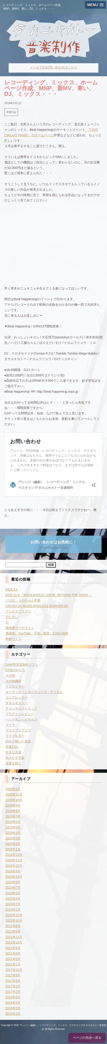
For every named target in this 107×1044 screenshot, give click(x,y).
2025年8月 (13, 811)
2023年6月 (13, 893)
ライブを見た (15, 736)
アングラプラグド (18, 611)
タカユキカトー (16, 703)
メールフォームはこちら (53, 547)
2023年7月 (13, 887)
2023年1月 (13, 909)
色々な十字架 (15, 758)
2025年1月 (13, 849)
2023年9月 (13, 882)
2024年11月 (13, 860)
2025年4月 (13, 833)
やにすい (11, 617)
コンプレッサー (16, 697)
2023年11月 (13, 876)
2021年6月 (13, 953)
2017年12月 (13, 970)
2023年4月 (13, 898)
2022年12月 (13, 915)
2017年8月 (13, 981)
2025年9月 (13, 805)
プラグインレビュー (19, 714)
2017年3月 (13, 986)
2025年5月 (13, 827)
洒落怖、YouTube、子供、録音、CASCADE (36, 633)
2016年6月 (13, 997)
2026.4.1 (11, 589)
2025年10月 (13, 800)
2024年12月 (13, 855)
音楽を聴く (13, 763)
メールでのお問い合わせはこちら (53, 67)
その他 (10, 675)
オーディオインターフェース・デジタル (34, 692)
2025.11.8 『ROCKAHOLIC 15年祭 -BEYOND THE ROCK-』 (48, 595)
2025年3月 (13, 838)
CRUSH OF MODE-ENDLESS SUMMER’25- (37, 606)
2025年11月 (13, 794)
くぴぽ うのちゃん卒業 (22, 600)
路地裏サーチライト (19, 628)
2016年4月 (13, 1003)
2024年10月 (13, 866)
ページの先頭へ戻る (87, 1037)
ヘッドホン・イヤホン (21, 719)
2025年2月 (13, 844)
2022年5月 (13, 931)
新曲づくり (13, 639)
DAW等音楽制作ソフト (21, 664)
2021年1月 (13, 964)
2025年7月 (13, 816)
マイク (10, 725)
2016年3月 (13, 1008)
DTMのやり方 (15, 670)
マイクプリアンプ (18, 730)
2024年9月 (13, 871)
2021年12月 (13, 937)
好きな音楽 (13, 752)
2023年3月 (13, 904)
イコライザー (15, 686)
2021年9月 (13, 948)
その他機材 (13, 681)
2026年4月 (13, 789)
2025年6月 (13, 822)
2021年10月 (13, 942)
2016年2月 (13, 1013)
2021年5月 (13, 959)
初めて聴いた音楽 (18, 741)
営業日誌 (11, 112)
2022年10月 (13, 920)
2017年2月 (13, 992)
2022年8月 (13, 926)
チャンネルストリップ (21, 708)
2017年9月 (13, 975)
